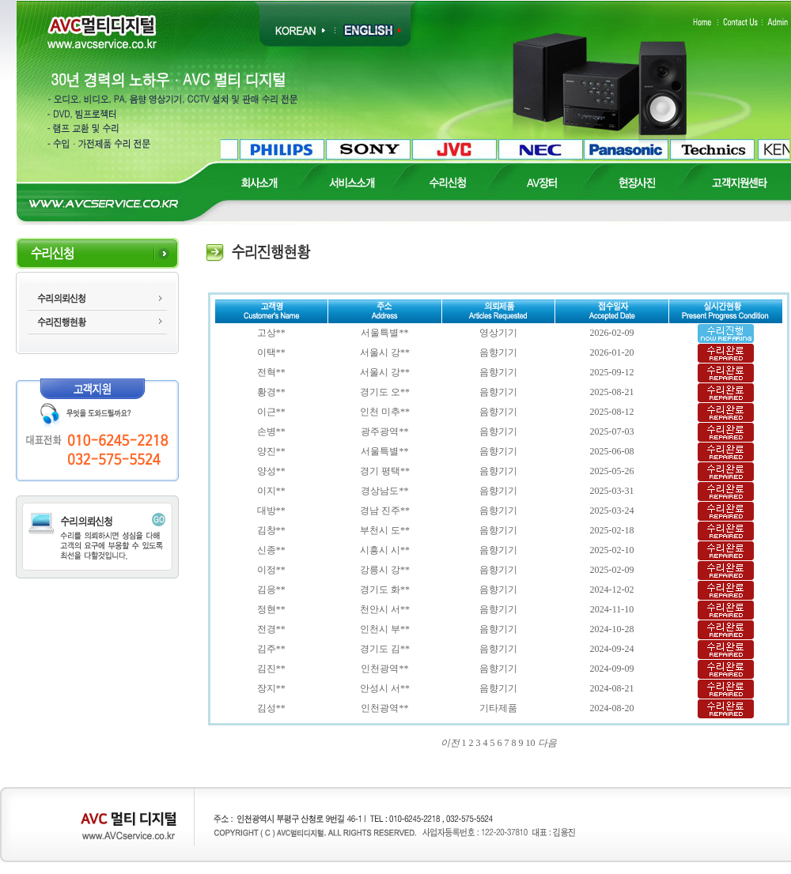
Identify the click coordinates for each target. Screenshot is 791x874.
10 (531, 742)
